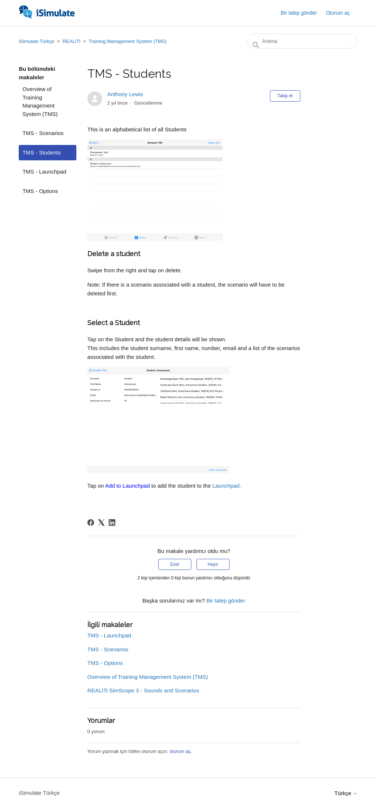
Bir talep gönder (299, 13)
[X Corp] (101, 522)
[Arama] (302, 41)
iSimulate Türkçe (36, 41)
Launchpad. (226, 486)
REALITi (71, 41)
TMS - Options (40, 191)
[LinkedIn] (112, 522)
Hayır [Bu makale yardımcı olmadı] (213, 564)
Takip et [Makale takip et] (285, 95)
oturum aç (180, 751)
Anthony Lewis (125, 94)
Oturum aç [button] (338, 13)
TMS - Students (41, 152)
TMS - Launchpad (44, 171)
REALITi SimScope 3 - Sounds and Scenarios (143, 690)
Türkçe (346, 793)
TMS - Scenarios (43, 133)
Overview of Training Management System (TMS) (40, 101)
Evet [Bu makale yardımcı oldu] (174, 564)
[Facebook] (90, 522)
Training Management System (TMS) (127, 41)
